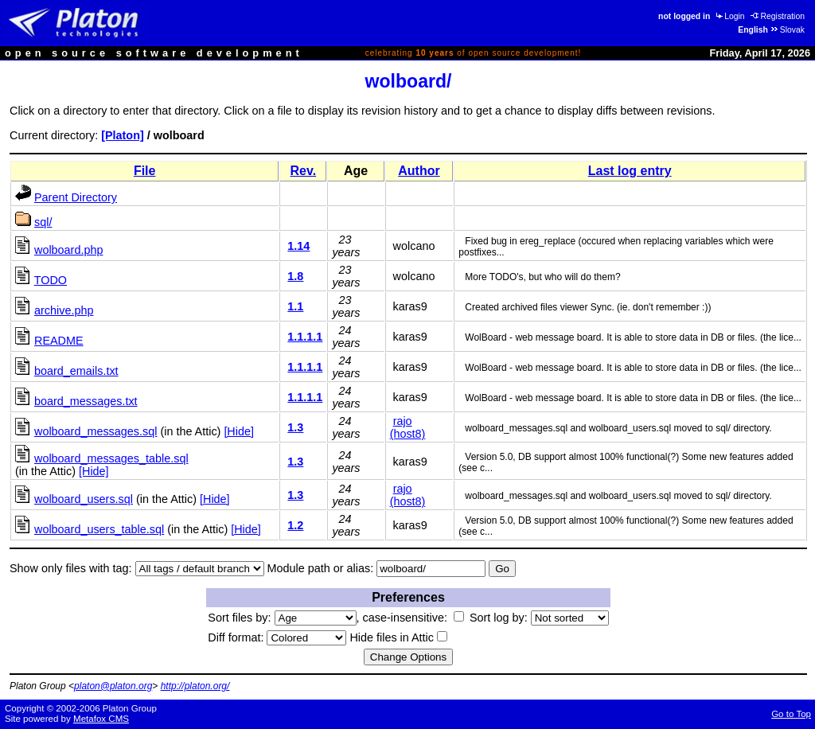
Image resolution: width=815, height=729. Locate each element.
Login (729, 16)
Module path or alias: (320, 568)
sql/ (43, 222)
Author (418, 170)
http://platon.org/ (195, 686)
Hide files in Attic (398, 637)
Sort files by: (282, 617)
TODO (50, 280)
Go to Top (791, 714)
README (59, 340)
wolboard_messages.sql (95, 431)
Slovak (787, 29)
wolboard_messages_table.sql (111, 458)
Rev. (304, 170)
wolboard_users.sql (83, 499)
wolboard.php (68, 250)
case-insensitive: (413, 617)
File (145, 170)
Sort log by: (539, 617)
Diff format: (277, 637)
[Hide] (239, 431)
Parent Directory (75, 197)
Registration (778, 16)
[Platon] (122, 135)
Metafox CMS (101, 718)
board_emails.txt (76, 370)
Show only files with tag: (71, 568)
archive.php (63, 310)
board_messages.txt (86, 401)
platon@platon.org (113, 686)
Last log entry (630, 170)
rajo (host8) (408, 427)
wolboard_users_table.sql (99, 529)
